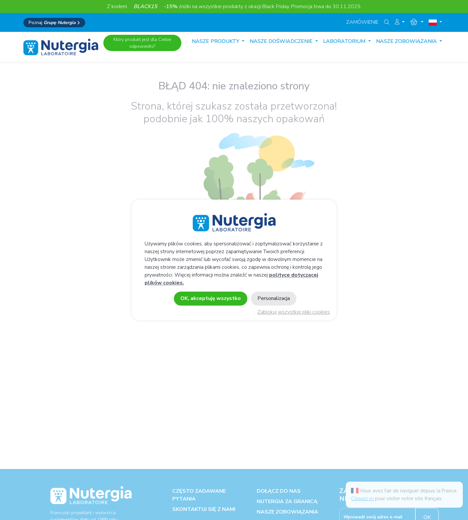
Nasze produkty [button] (216, 41)
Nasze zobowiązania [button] (407, 41)
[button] (399, 22)
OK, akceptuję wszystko (210, 298)
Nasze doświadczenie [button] (282, 41)
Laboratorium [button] (345, 41)
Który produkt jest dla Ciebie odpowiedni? (142, 42)
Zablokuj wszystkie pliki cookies (293, 312)
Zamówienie (362, 22)
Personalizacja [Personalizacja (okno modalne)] (273, 298)
